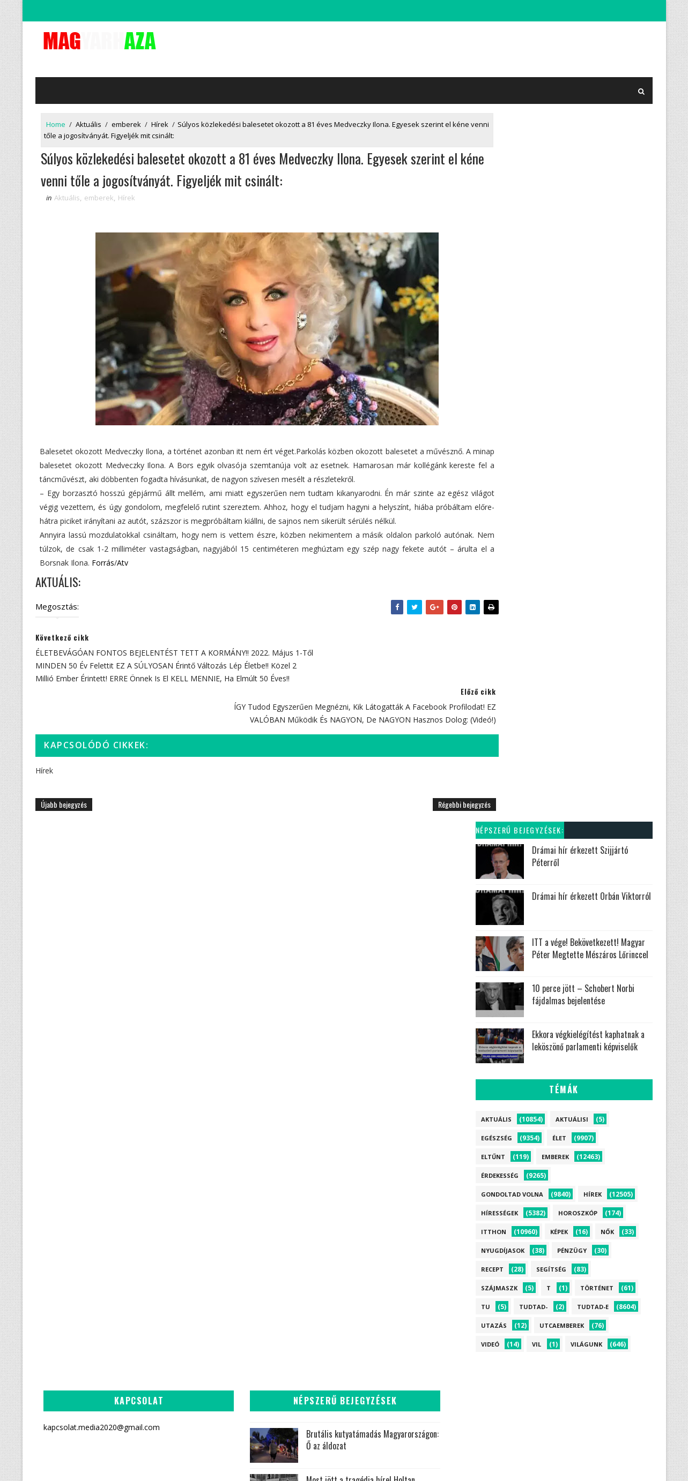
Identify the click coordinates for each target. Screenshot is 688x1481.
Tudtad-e (593, 604)
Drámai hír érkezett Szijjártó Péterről (580, 154)
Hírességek (499, 511)
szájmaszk (499, 586)
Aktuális (89, 120)
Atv (212, 590)
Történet (596, 586)
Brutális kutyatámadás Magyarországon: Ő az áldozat (291, 917)
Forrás (192, 590)
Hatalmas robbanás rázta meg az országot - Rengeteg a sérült (293, 1295)
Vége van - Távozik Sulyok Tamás (283, 1339)
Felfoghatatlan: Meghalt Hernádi (293, 1083)
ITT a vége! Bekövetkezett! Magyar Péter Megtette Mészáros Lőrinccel (590, 246)
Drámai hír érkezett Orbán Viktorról (591, 194)
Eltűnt (493, 454)
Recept (492, 567)
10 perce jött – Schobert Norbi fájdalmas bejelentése (583, 292)
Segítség (551, 567)
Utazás (494, 623)
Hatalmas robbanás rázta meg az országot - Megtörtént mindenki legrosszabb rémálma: (265, 1034)
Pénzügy (572, 548)
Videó (490, 642)
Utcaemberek (561, 623)
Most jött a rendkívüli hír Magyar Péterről (442, 1056)
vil (536, 642)
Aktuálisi (572, 417)
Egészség (496, 436)
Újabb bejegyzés (64, 818)
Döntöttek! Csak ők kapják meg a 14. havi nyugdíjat (289, 1391)
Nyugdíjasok (502, 548)
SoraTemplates (275, 1462)
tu (485, 604)
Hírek (160, 120)
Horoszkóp (577, 511)
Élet (559, 436)
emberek (127, 120)
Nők (607, 529)
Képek (559, 529)
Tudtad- (533, 604)
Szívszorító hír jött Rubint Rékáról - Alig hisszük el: (288, 1135)
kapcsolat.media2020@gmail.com (352, 1462)
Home (56, 120)
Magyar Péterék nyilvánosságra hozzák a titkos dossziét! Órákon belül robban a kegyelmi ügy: (264, 1191)
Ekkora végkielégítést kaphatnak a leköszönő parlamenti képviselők (588, 338)
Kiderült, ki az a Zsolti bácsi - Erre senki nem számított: (290, 1246)
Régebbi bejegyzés (421, 818)
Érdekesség (500, 473)
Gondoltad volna (512, 492)
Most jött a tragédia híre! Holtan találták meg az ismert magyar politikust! (263, 972)
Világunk (586, 642)
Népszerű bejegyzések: (520, 128)
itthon (493, 529)
